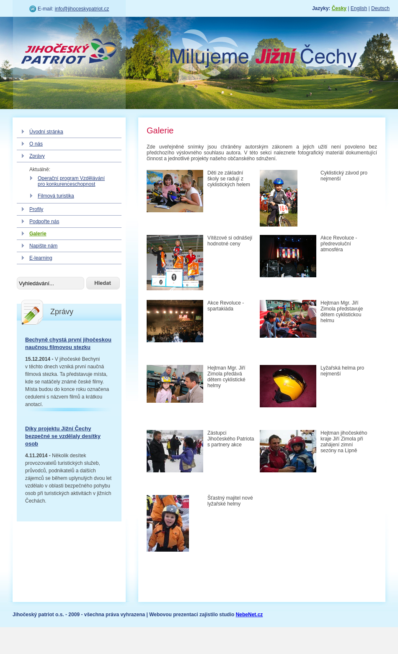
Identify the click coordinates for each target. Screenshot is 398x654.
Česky (339, 8)
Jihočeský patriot (69, 52)
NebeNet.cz (249, 615)
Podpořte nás (44, 221)
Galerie (38, 234)
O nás (36, 144)
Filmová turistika (56, 196)
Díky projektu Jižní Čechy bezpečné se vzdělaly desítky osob (63, 436)
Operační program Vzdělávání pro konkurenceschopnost (71, 181)
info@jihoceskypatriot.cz (82, 9)
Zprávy (37, 156)
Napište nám (43, 246)
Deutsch (380, 8)
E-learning (40, 258)
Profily (36, 209)
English (359, 8)
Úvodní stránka (46, 132)
